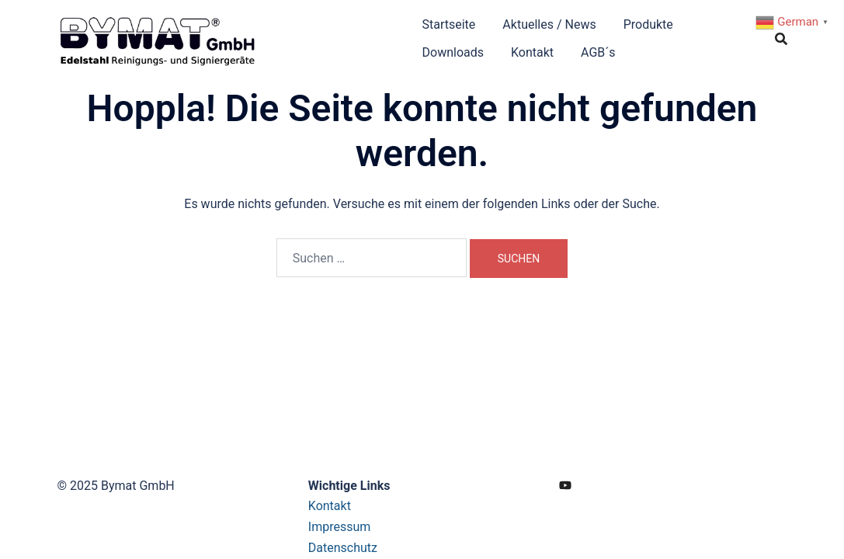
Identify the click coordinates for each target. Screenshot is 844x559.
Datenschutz (342, 547)
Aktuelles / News (549, 24)
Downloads (453, 52)
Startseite (449, 24)
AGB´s (598, 52)
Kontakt (532, 52)
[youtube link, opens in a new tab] (565, 485)
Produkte (648, 24)
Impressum (339, 526)
